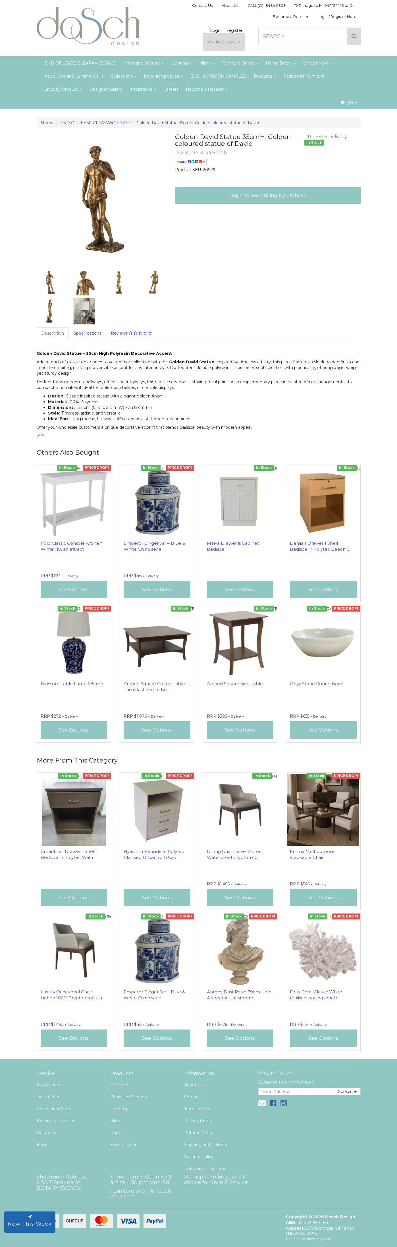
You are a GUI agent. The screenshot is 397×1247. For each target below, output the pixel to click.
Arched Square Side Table (235, 683)
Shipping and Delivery (205, 1144)
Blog (41, 1144)
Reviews (131, 333)
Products (265, 76)
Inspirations (143, 89)
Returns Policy (198, 1132)
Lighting (181, 63)
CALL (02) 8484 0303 (267, 5)
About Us (230, 5)
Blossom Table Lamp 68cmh (72, 683)
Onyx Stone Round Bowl (316, 683)
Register (233, 30)
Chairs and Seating (143, 63)
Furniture (119, 1085)
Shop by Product (63, 89)
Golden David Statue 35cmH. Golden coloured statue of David (197, 122)
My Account (223, 42)
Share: (191, 162)
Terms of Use (197, 1108)
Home (47, 122)
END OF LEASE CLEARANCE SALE (80, 63)
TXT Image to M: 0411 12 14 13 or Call (325, 5)
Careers (170, 89)
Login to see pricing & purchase (268, 195)
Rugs (115, 1132)
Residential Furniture (304, 76)
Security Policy (198, 1156)
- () (348, 102)
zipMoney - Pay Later (205, 1168)
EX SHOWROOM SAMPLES (218, 76)
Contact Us (202, 5)
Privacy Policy (198, 1120)
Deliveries (46, 1132)
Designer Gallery (106, 89)
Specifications (87, 333)
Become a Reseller (290, 16)
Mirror (207, 63)
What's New (317, 63)
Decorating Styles (163, 76)
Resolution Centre (55, 1108)
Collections (123, 76)
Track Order (48, 1096)
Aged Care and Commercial (74, 76)
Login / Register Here (336, 16)
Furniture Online (240, 63)
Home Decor (281, 63)
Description (52, 333)
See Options (74, 589)
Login (215, 30)
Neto (327, 1239)
